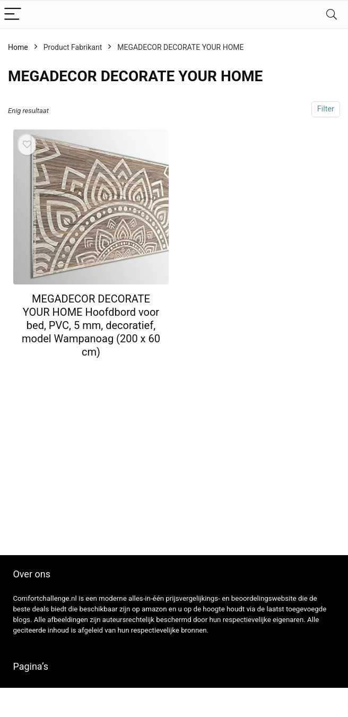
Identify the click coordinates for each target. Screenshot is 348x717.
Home (18, 47)
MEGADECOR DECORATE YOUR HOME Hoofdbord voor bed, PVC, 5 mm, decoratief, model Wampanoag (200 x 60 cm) (91, 325)
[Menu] (12, 15)
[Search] (331, 15)
